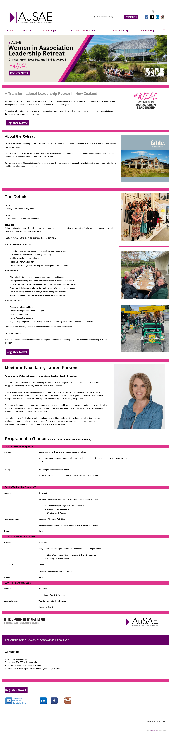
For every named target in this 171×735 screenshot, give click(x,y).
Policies (162, 721)
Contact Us (131, 17)
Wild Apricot (154, 730)
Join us (155, 721)
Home (148, 721)
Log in (157, 11)
